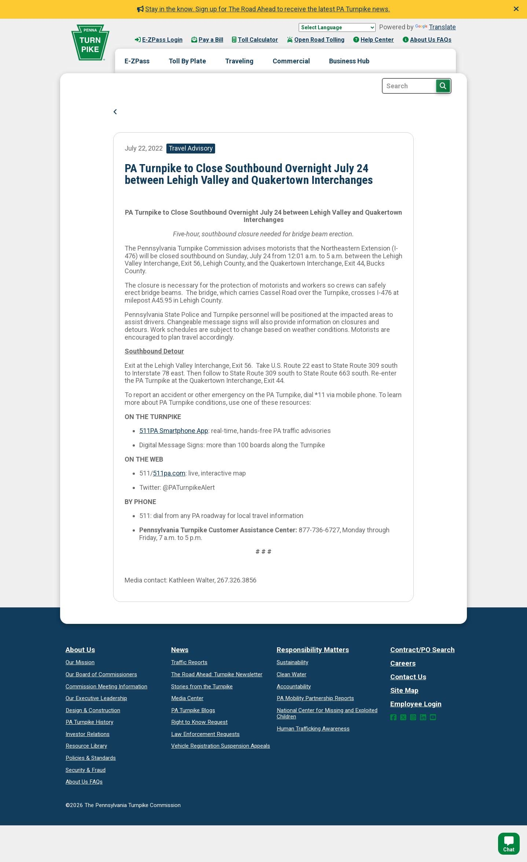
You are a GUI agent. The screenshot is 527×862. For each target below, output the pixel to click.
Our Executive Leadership (96, 698)
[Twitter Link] (403, 717)
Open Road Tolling (315, 39)
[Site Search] (417, 86)
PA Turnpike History (89, 722)
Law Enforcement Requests (205, 734)
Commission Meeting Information (106, 686)
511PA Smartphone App (173, 430)
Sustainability (292, 662)
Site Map (404, 690)
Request (199, 722)
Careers (403, 663)
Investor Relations (88, 734)
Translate (435, 27)
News (179, 649)
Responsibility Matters (313, 649)
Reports (315, 698)
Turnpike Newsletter (216, 674)
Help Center (373, 39)
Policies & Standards (91, 758)
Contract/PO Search (422, 649)
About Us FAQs (427, 39)
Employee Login (416, 704)
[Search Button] (443, 85)
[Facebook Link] (393, 717)
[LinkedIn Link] (423, 717)
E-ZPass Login (159, 39)
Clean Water (291, 674)
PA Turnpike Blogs (193, 710)
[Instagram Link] (413, 717)
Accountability (294, 686)
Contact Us (408, 677)
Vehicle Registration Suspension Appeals (220, 746)
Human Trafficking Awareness (313, 728)
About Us (80, 649)
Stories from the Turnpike (202, 686)
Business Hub (349, 61)
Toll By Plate (187, 61)
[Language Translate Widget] (337, 27)
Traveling (239, 61)
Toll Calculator (255, 39)
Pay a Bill (207, 39)
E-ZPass (137, 61)
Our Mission (80, 662)
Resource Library (86, 746)
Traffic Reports (189, 662)
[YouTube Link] (433, 717)
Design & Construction (93, 710)
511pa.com (169, 473)
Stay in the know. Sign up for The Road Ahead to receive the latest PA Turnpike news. (263, 9)
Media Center (187, 698)
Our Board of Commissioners (101, 674)
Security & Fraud (86, 770)
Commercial (291, 61)
